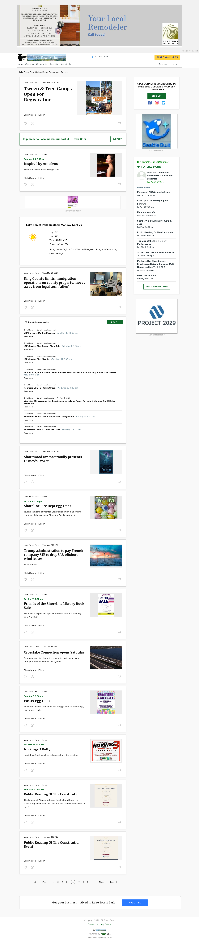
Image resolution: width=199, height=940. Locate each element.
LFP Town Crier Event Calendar (152, 162)
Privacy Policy (106, 938)
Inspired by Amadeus (41, 164)
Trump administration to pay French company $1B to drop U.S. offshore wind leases (53, 555)
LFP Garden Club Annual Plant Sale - (52, 346)
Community (41, 64)
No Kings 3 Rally (37, 749)
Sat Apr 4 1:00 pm (33, 501)
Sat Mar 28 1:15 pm (34, 744)
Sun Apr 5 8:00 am (33, 696)
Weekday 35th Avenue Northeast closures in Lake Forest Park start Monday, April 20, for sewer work (69, 402)
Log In (174, 64)
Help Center (106, 924)
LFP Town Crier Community (36, 322)
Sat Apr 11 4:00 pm (33, 599)
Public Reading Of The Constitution (52, 794)
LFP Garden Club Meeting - (48, 359)
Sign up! (156, 96)
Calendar (29, 64)
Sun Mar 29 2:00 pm (34, 159)
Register (163, 64)
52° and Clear (99, 56)
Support (117, 139)
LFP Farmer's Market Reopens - (51, 333)
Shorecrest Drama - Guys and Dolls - (52, 430)
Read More (28, 336)
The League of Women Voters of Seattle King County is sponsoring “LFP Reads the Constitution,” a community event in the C (55, 804)
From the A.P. (30, 564)
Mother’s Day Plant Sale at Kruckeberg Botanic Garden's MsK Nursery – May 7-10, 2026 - (71, 373)
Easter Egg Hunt (37, 701)
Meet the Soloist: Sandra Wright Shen (42, 169)
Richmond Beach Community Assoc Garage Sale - (59, 416)
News (20, 64)
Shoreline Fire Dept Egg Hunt (47, 506)
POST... (115, 322)
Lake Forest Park (31, 82)
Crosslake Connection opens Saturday (54, 652)
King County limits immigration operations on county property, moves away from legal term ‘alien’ (54, 283)
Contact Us (93, 924)
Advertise (54, 64)
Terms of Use (93, 938)
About (64, 64)
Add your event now (157, 287)
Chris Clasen (30, 115)
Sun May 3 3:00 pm (34, 789)
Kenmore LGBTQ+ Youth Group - (51, 388)
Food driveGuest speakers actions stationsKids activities (51, 755)
